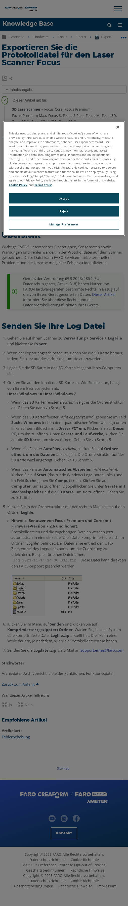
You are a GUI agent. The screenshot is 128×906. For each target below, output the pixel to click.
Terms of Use (43, 184)
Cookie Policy (18, 184)
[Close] (117, 126)
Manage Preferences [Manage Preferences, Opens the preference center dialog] (63, 224)
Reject (64, 211)
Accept (64, 198)
